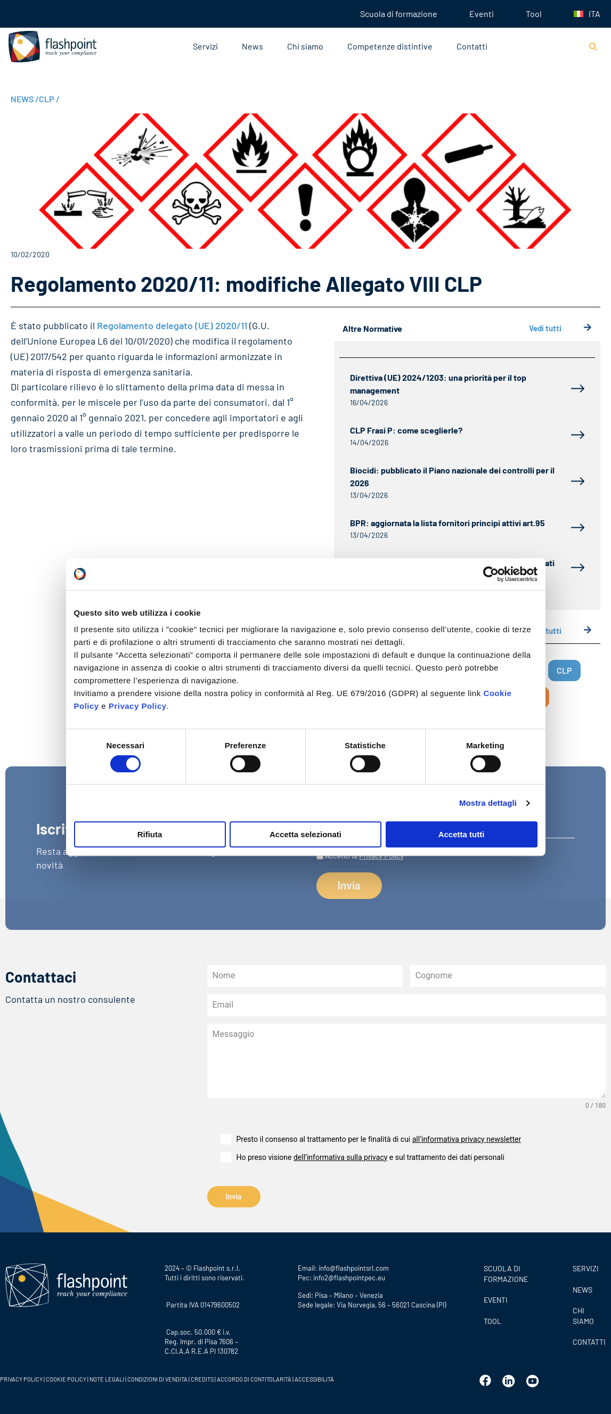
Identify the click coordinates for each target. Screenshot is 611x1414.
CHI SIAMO (583, 1316)
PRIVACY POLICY (21, 1379)
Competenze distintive (390, 46)
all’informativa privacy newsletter (466, 1139)
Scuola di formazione (398, 14)
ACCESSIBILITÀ (314, 1379)
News (252, 46)
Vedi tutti (560, 328)
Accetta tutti (461, 834)
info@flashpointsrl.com (354, 1268)
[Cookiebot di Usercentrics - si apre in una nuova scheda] (490, 574)
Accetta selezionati (305, 834)
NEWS (25, 99)
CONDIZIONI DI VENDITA (157, 1379)
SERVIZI (586, 1268)
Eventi (481, 14)
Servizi (205, 46)
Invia (234, 1196)
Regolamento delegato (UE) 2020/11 (172, 325)
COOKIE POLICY (66, 1379)
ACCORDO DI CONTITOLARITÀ (254, 1379)
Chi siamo (305, 46)
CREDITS (203, 1379)
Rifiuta (149, 834)
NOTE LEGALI (106, 1379)
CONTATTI (589, 1341)
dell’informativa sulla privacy (340, 1157)
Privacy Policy (138, 705)
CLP (49, 99)
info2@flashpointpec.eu (349, 1277)
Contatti (472, 46)
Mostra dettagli (488, 802)
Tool (534, 14)
